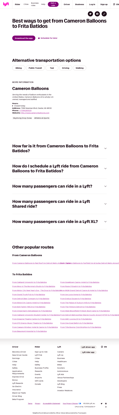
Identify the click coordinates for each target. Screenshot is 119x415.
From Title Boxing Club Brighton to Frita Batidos (80, 327)
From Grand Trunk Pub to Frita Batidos (28, 294)
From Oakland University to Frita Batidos (29, 282)
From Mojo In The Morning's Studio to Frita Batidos (33, 286)
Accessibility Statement (51, 403)
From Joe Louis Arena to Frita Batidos (76, 294)
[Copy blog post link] (104, 13)
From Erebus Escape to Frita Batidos (75, 298)
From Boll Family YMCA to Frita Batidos (28, 307)
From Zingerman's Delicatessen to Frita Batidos (32, 311)
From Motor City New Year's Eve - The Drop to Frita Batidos (37, 290)
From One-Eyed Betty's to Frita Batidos (76, 323)
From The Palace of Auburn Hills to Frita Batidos (80, 302)
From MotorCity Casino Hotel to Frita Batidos (31, 302)
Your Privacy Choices (72, 403)
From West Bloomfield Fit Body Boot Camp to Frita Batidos (85, 311)
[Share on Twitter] (90, 13)
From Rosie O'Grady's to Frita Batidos (76, 286)
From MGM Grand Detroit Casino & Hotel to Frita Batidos (84, 290)
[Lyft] (6, 4)
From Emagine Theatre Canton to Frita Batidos (31, 319)
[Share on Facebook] (97, 13)
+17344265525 (25, 110)
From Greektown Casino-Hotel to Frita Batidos (79, 282)
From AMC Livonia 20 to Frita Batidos (76, 319)
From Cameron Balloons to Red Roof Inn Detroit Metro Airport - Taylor (41, 263)
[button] (59, 148)
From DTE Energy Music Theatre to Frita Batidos (32, 323)
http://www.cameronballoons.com (35, 113)
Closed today (19, 106)
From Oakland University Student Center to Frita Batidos (36, 315)
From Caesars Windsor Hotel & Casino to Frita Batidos (35, 327)
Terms (30, 403)
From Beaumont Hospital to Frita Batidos (29, 331)
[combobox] (116, 4)
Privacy (37, 403)
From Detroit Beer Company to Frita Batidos (30, 298)
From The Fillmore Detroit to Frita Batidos (77, 307)
